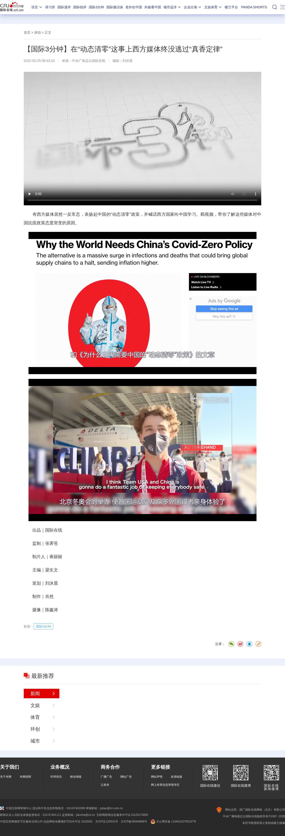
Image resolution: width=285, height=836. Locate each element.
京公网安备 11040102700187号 (173, 821)
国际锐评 (79, 7)
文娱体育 (213, 7)
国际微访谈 (114, 7)
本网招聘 (25, 776)
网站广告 (126, 776)
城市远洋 (172, 7)
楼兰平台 (231, 7)
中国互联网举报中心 (16, 808)
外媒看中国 (152, 7)
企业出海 (193, 7)
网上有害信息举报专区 (165, 784)
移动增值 (75, 776)
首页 (27, 32)
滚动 (37, 32)
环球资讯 (56, 776)
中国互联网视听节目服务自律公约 (21, 821)
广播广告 (106, 776)
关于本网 (5, 776)
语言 (37, 7)
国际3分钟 (96, 7)
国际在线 (12, 7)
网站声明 (156, 776)
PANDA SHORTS (254, 7)
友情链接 (176, 776)
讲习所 (50, 7)
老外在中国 (133, 7)
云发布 (105, 784)
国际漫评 (64, 7)
